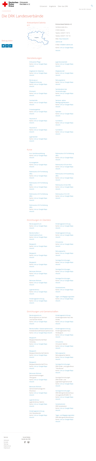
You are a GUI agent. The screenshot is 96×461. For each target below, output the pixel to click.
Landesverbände (19, 9)
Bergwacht (32, 242)
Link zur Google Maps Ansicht (42, 331)
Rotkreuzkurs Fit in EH (62, 192)
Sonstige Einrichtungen (63, 258)
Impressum (7, 446)
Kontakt (6, 440)
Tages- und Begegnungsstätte (65, 295)
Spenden (58, 110)
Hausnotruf (33, 117)
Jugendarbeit (33, 135)
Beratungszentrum (35, 222)
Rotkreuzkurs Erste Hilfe (63, 183)
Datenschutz (7, 444)
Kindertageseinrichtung (36, 297)
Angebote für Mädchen (36, 69)
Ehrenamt (32, 89)
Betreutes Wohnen (35, 270)
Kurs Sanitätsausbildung (37, 152)
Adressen (11, 9)
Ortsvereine (59, 240)
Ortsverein (43, 6)
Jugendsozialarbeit (61, 60)
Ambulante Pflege (34, 60)
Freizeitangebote (34, 108)
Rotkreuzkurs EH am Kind (64, 163)
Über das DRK (63, 6)
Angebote (52, 6)
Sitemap (6, 442)
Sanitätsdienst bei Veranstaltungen (61, 88)
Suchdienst (59, 119)
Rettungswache (60, 249)
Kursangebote (33, 161)
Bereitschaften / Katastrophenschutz (41, 327)
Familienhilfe (33, 99)
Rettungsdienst (60, 78)
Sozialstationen (60, 286)
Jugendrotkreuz (34, 288)
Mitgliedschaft (60, 69)
